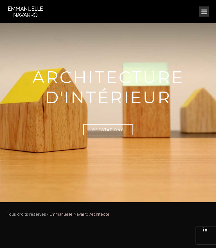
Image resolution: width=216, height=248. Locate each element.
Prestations (108, 130)
